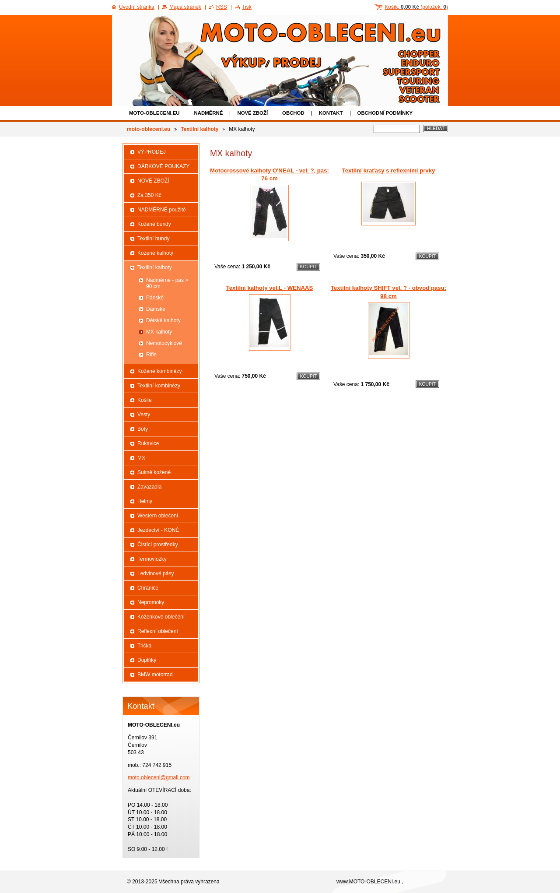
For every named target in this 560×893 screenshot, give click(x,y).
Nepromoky (150, 602)
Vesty (143, 414)
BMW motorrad (155, 675)
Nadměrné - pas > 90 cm (167, 283)
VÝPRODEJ (151, 152)
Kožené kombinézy (159, 371)
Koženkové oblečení (161, 617)
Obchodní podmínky (385, 113)
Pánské (155, 298)
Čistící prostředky (157, 544)
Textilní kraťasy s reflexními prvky (388, 170)
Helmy (144, 501)
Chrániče (147, 588)
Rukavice (148, 443)
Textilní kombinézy (158, 386)
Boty (142, 429)
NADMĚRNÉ (208, 113)
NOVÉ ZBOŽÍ (252, 113)
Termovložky (152, 559)
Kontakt (331, 113)
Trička (144, 646)
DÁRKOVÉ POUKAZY (163, 166)
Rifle (151, 355)
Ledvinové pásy (155, 573)
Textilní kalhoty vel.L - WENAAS (269, 288)
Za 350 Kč (149, 195)
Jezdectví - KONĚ (158, 530)
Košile (144, 400)
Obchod (293, 113)
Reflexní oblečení (157, 631)
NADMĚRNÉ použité (161, 210)
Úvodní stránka (136, 7)
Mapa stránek (185, 7)
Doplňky (146, 660)
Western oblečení (157, 516)
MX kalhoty (159, 332)
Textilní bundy (153, 239)
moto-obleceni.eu (154, 113)
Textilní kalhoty (199, 129)
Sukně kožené (154, 472)
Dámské (155, 309)
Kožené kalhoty (155, 253)
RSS (221, 7)
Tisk (247, 7)
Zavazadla (149, 487)
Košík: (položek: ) (416, 7)
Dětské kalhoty (163, 320)
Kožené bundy (154, 224)
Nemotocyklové (164, 343)
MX (141, 458)
